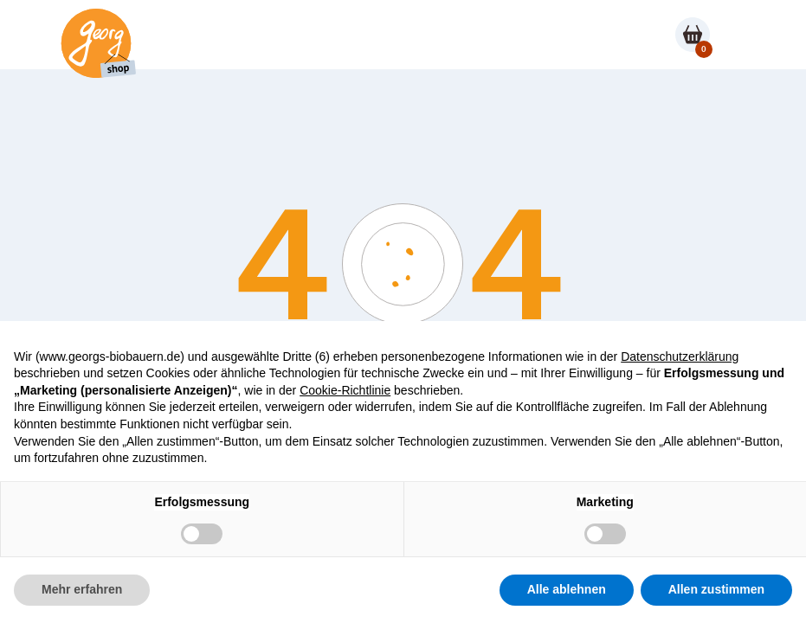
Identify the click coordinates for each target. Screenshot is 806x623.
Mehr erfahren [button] (82, 589)
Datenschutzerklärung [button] (679, 356)
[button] (734, 34)
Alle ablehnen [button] (566, 589)
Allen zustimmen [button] (716, 589)
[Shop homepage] (95, 43)
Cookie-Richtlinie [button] (345, 390)
